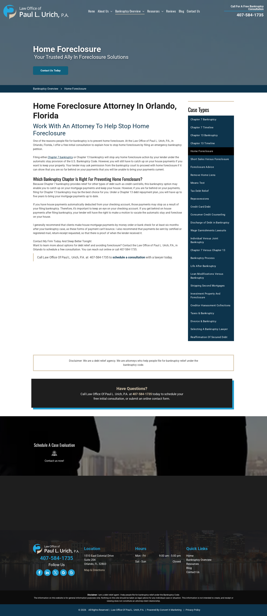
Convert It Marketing (171, 610)
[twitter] (55, 573)
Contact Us (192, 572)
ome (190, 555)
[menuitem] (91, 11)
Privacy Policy (193, 610)
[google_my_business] (63, 573)
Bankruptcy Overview (198, 559)
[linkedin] (47, 573)
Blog (189, 568)
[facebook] (39, 573)
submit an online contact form (149, 398)
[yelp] (71, 573)
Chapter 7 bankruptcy (60, 157)
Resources (192, 564)
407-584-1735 (250, 15)
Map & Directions (94, 570)
